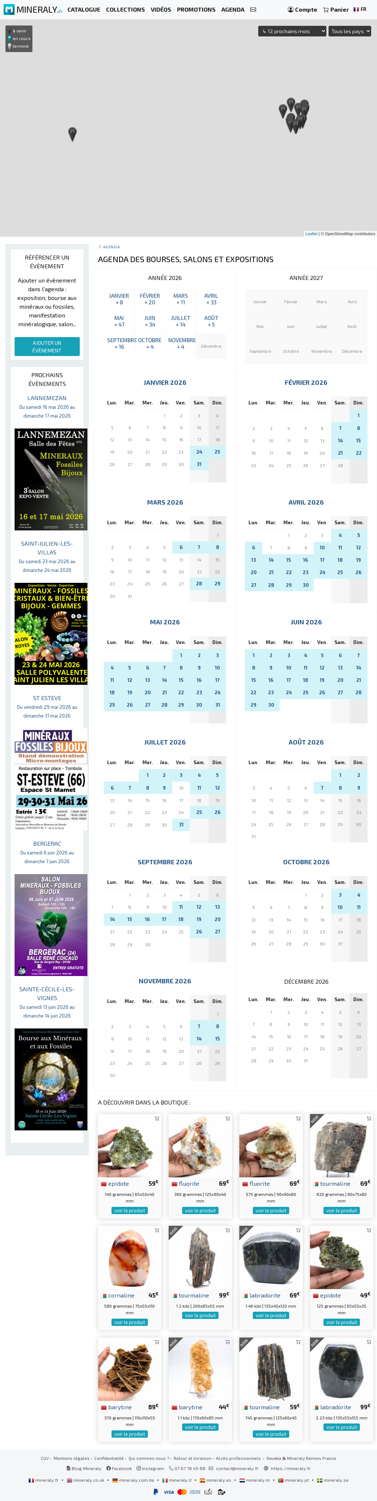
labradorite (261, 1295)
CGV (45, 1458)
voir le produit (129, 1210)
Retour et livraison (192, 1458)
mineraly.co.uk (86, 1479)
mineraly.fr (44, 1479)
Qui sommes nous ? (149, 1458)
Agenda (111, 246)
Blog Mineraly (84, 1468)
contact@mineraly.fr (237, 1468)
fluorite (185, 1183)
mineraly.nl (255, 1479)
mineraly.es (216, 1479)
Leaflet (312, 234)
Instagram (150, 1468)
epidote (115, 1183)
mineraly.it (177, 1479)
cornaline (117, 1295)
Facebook (119, 1468)
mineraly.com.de (133, 1479)
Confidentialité (109, 1458)
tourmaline (331, 1183)
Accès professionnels (239, 1458)
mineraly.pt (294, 1479)
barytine (116, 1406)
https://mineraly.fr (291, 1468)
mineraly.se (333, 1479)
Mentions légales (72, 1458)
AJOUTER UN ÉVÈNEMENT (47, 346)
